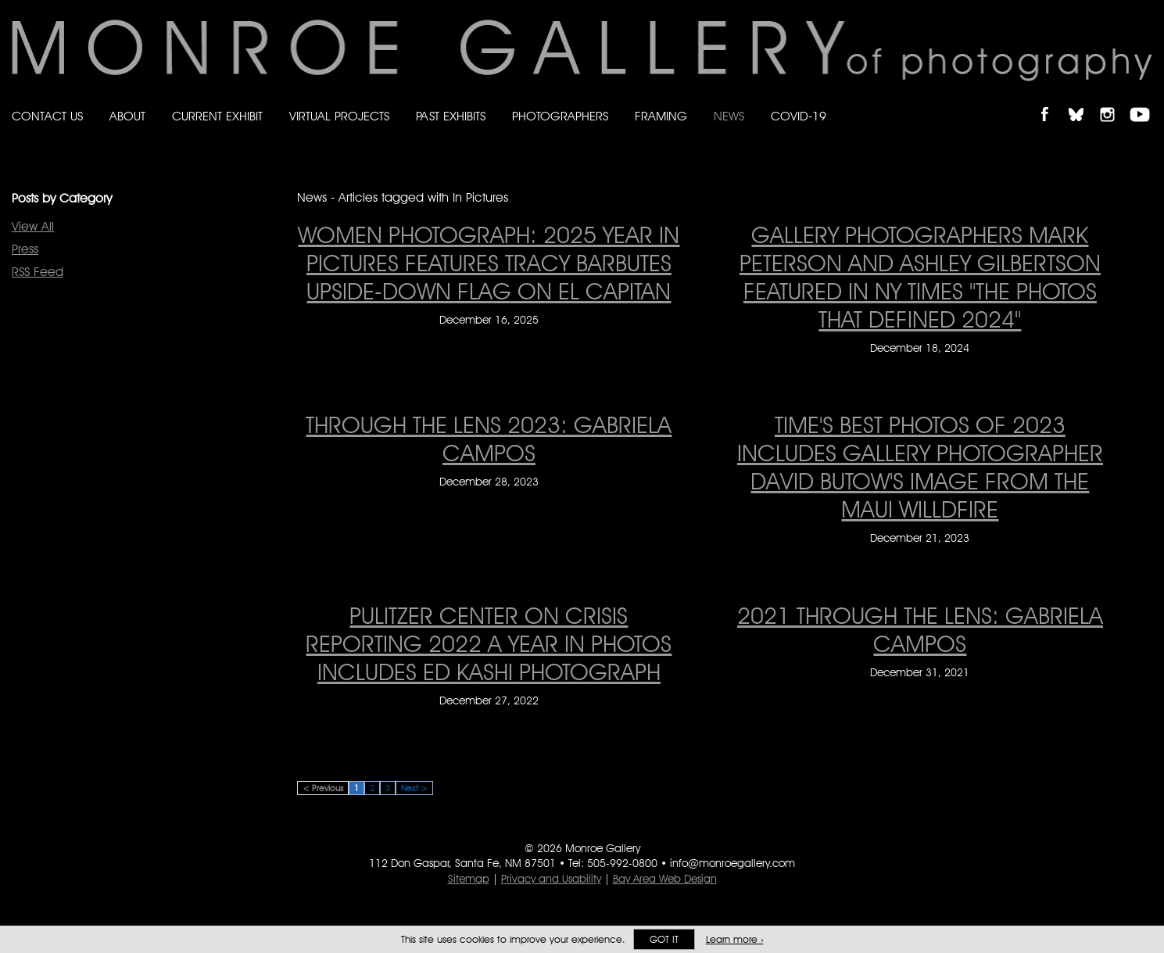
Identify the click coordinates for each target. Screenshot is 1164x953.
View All (33, 226)
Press (25, 249)
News (729, 116)
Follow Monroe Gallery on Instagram (1114, 101)
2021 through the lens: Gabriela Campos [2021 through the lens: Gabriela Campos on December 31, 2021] (920, 629)
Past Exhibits (450, 116)
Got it (664, 939)
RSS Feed (37, 271)
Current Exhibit (217, 116)
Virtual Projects (339, 116)
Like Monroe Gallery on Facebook (1051, 101)
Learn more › (735, 939)
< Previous (323, 788)
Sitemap (468, 878)
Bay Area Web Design (665, 878)
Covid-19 (798, 116)
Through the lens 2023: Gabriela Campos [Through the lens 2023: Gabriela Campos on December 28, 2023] (489, 438)
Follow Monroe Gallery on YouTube (1145, 101)
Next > (414, 788)
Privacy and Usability (551, 878)
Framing (661, 116)
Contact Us (47, 116)
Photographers (560, 116)
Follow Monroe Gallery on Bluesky (1083, 101)
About (127, 116)
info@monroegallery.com (732, 863)
